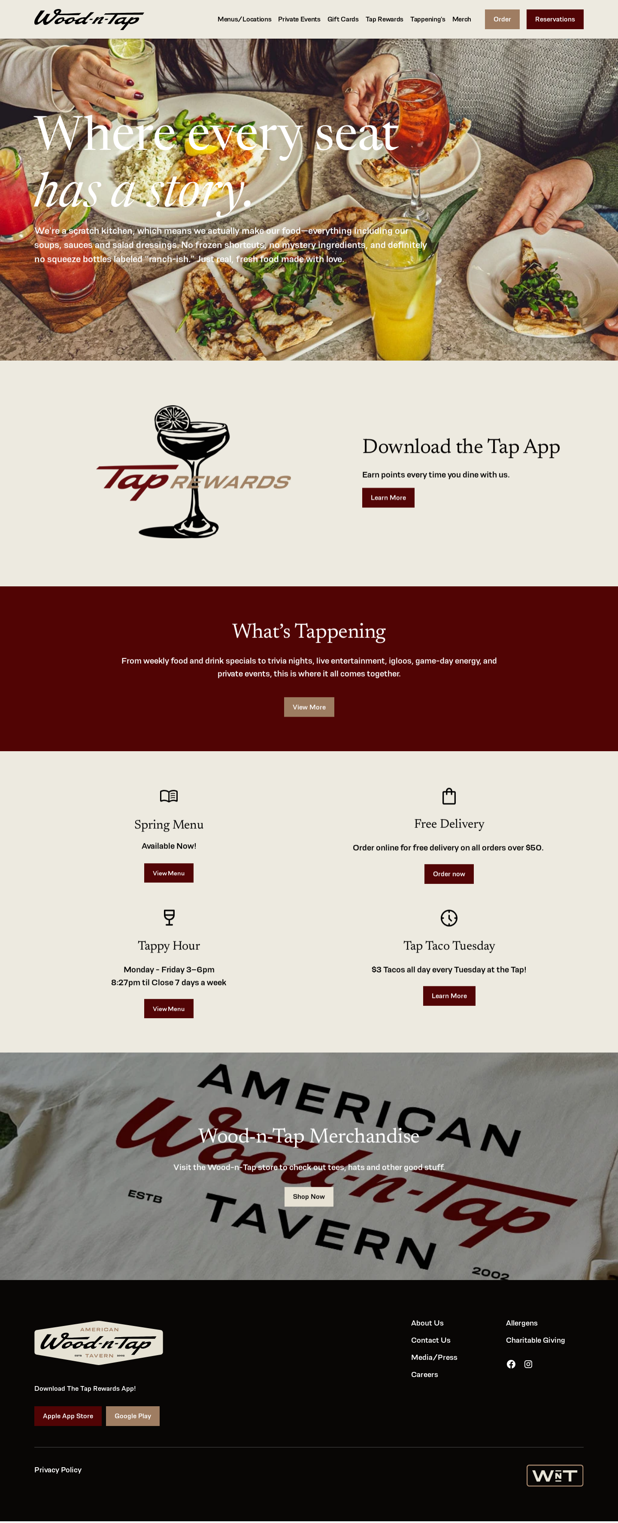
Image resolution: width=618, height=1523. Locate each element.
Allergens (522, 1322)
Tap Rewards (384, 19)
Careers (424, 1374)
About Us (427, 1322)
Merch (461, 19)
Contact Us (431, 1339)
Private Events (299, 19)
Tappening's (427, 19)
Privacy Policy (58, 1469)
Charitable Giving (535, 1339)
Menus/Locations (244, 19)
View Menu (169, 876)
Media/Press (434, 1357)
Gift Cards (343, 19)
